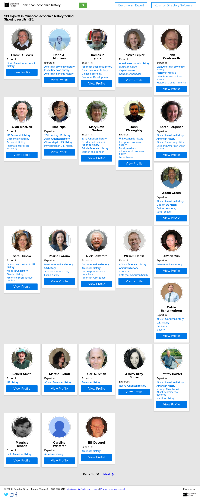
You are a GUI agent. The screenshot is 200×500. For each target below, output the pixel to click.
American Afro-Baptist (70, 271)
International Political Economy (75, 140)
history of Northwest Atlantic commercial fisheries (73, 401)
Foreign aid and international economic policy (29, 203)
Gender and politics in (166, 195)
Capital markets (156, 70)
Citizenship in (117, 136)
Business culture (157, 67)
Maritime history (67, 406)
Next (108, 492)
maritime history (72, 70)
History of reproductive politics (165, 206)
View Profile (31, 83)
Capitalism (19, 332)
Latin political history (30, 136)
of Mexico (23, 133)
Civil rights (109, 268)
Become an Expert (131, 5)
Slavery (17, 336)
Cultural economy (113, 202)
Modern (113, 198)
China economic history (116, 67)
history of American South (117, 271)
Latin (31, 129)
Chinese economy (113, 70)
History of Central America (28, 140)
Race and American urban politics (76, 206)
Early (70, 67)
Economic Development (116, 74)
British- (161, 139)
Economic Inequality (69, 133)
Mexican (27, 261)
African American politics (72, 202)
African (71, 195)
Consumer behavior (159, 74)
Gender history (156, 202)
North (31, 63)
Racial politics (110, 206)
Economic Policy (67, 136)
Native (26, 393)
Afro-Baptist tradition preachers (75, 268)
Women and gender (159, 142)
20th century (116, 129)
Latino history (20, 271)
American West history (25, 268)
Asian (115, 133)
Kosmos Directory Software (174, 5)
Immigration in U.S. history (117, 140)
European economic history (28, 198)
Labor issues (20, 208)
